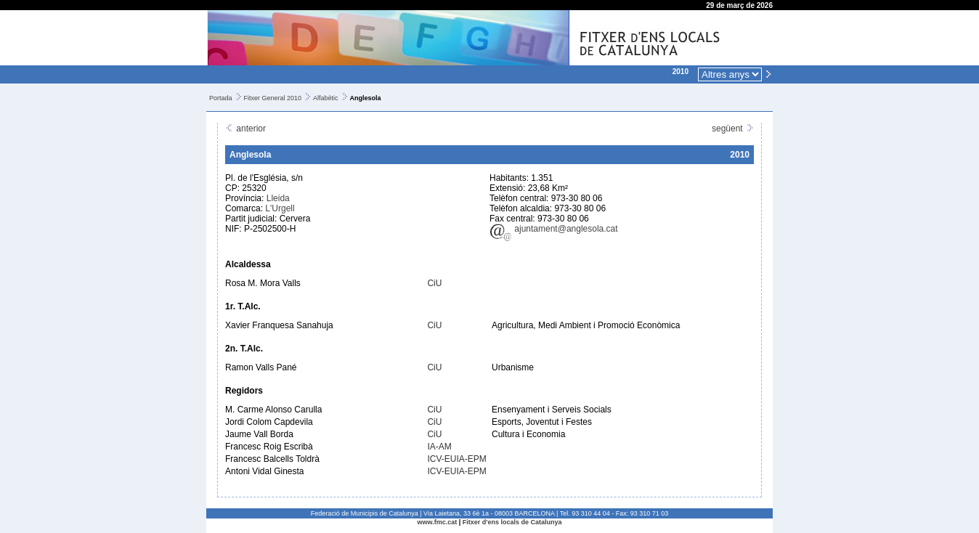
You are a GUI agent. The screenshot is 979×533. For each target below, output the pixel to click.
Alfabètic (325, 98)
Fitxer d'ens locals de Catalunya (512, 522)
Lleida (278, 198)
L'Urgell (279, 208)
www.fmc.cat (438, 522)
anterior (245, 128)
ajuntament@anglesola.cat (553, 229)
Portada (220, 98)
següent (733, 128)
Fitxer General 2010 (273, 98)
